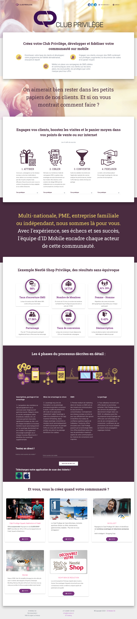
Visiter (25, 539)
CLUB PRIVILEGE (24, 4)
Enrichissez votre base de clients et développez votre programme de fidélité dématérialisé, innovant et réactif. (44, 57)
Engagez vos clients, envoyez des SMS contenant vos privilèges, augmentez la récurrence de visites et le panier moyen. (100, 57)
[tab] (27, 191)
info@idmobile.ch (68, 613)
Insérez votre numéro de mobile (26, 454)
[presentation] (111, 457)
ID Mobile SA (111, 611)
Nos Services (104, 4)
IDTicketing (68, 615)
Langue (116, 5)
